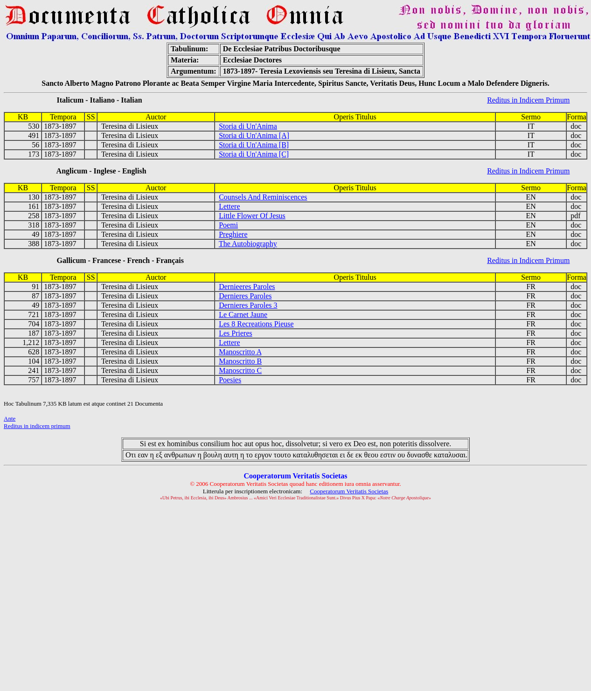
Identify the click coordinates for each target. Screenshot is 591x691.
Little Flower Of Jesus (252, 216)
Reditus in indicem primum (37, 425)
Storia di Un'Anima (248, 126)
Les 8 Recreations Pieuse (256, 324)
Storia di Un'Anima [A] (254, 135)
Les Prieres (235, 333)
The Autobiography (248, 244)
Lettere (229, 206)
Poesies (230, 380)
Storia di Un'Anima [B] (254, 145)
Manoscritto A (240, 352)
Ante (9, 418)
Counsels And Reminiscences (263, 197)
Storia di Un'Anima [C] (254, 154)
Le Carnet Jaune (243, 314)
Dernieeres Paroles (247, 286)
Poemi (228, 225)
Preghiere (233, 234)
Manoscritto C (240, 370)
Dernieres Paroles (245, 296)
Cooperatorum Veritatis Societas (349, 491)
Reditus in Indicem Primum (528, 100)
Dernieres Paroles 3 (248, 305)
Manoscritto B (240, 361)
